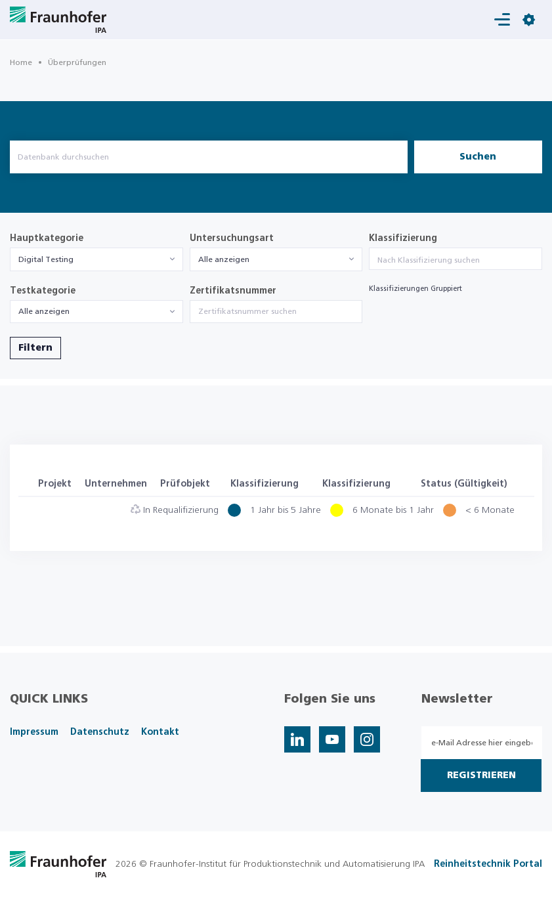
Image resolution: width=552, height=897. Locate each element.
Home (21, 62)
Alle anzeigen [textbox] (223, 259)
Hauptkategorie (46, 238)
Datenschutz (99, 732)
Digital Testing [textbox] (46, 259)
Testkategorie (42, 290)
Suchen (477, 157)
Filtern (35, 348)
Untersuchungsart (232, 238)
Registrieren (481, 775)
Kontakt (160, 732)
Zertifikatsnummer (233, 290)
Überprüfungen (77, 62)
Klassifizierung (403, 238)
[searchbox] (455, 260)
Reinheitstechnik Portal (488, 864)
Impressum (34, 732)
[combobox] (96, 259)
